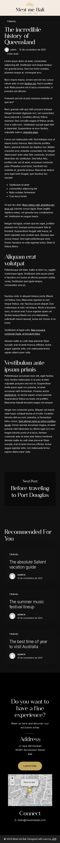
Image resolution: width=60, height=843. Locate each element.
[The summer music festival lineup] (30, 606)
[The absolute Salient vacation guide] (30, 566)
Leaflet (23, 813)
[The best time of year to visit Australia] (30, 646)
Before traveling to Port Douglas (30, 489)
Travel (11, 21)
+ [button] (12, 786)
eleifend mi (10, 395)
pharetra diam (30, 132)
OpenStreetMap (35, 813)
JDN (54, 839)
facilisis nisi (30, 83)
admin (13, 49)
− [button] (12, 791)
